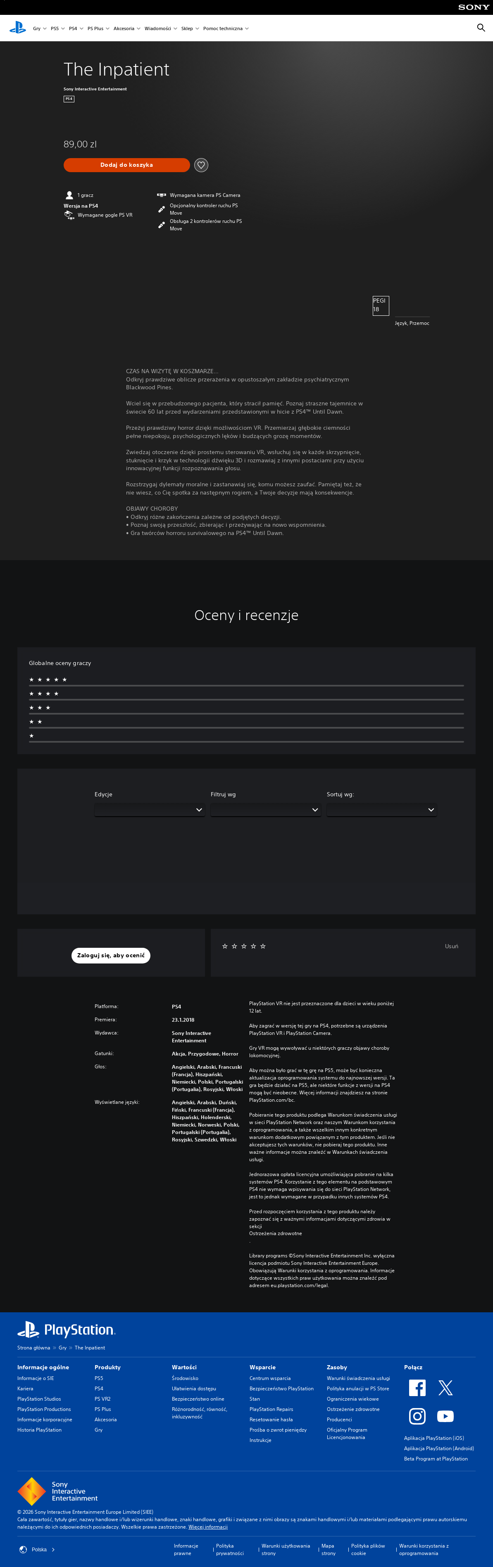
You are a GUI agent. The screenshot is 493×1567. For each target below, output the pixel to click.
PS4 (73, 28)
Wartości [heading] (184, 1367)
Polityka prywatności (230, 1549)
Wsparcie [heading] (263, 1367)
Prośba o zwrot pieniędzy (278, 1429)
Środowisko (185, 1378)
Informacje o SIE (35, 1378)
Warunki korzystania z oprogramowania (424, 1549)
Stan (255, 1398)
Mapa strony (329, 1549)
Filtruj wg (223, 794)
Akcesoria (124, 28)
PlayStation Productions (44, 1409)
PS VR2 (102, 1398)
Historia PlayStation (39, 1429)
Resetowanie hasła (271, 1419)
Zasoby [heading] (337, 1367)
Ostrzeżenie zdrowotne (353, 1409)
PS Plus (95, 28)
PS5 (55, 28)
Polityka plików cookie (368, 1549)
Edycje (103, 794)
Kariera (25, 1388)
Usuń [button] (451, 946)
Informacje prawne (186, 1549)
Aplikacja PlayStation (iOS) (434, 1438)
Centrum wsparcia (270, 1378)
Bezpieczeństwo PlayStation (282, 1388)
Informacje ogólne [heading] (43, 1367)
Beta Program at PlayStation (436, 1458)
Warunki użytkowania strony (286, 1549)
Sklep (187, 28)
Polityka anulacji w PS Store (358, 1388)
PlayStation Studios (39, 1398)
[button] (111, 955)
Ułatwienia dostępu (194, 1388)
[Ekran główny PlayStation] (17, 28)
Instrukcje (261, 1440)
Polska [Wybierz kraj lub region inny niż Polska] (37, 1549)
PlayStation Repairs (271, 1409)
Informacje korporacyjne (44, 1419)
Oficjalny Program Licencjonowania (347, 1433)
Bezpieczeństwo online (198, 1398)
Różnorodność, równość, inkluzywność (199, 1413)
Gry (36, 28)
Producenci (339, 1419)
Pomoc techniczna (223, 28)
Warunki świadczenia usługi (358, 1378)
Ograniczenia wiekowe (353, 1398)
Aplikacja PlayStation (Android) (439, 1448)
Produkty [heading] (108, 1367)
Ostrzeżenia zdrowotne (275, 1233)
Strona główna (33, 1347)
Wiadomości (158, 28)
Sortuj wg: (341, 794)
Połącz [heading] (413, 1367)
